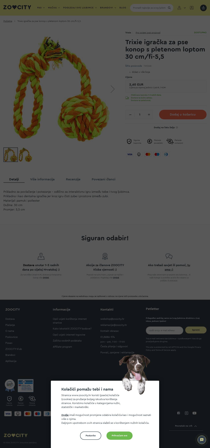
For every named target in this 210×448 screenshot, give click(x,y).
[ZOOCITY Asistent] (202, 439)
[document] (106, 415)
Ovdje (65, 415)
